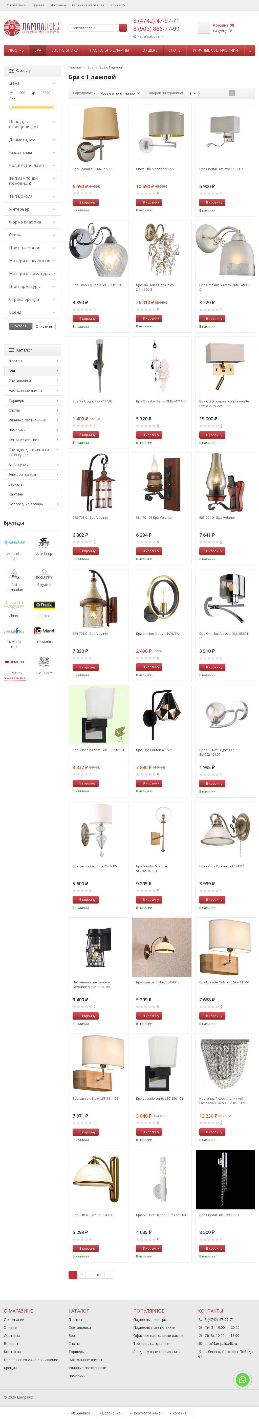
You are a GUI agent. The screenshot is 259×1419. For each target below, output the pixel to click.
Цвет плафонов (32, 247)
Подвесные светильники (154, 1327)
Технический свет (24, 439)
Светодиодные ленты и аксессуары (29, 452)
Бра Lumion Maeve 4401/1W (157, 633)
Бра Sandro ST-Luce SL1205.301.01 (151, 868)
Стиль (32, 234)
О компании (16, 5)
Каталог (20, 350)
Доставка (58, 5)
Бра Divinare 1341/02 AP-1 (93, 169)
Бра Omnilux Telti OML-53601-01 (97, 285)
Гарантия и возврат (88, 5)
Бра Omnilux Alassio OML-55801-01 (224, 635)
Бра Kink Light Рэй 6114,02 (93, 401)
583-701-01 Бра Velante (217, 517)
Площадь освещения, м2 (32, 124)
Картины (16, 494)
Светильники (64, 50)
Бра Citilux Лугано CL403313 (94, 1214)
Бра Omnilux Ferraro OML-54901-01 (224, 287)
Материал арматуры (32, 273)
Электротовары (22, 474)
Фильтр (20, 71)
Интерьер (32, 209)
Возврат (11, 1343)
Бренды (10, 1367)
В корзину (85, 202)
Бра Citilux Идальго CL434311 (221, 866)
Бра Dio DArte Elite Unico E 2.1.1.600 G (156, 287)
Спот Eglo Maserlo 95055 (155, 169)
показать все (15, 678)
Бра (37, 50)
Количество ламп (32, 165)
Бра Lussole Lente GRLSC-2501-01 (98, 750)
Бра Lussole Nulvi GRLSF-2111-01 (224, 982)
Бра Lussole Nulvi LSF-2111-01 (95, 1098)
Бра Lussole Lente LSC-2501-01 (159, 1098)
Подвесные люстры (150, 1319)
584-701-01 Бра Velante (154, 517)
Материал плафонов (32, 260)
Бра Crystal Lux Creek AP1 (219, 1214)
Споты (174, 50)
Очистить (44, 326)
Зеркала (16, 484)
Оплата (38, 5)
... (250, 50)
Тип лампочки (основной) (32, 181)
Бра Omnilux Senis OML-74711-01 (161, 401)
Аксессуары (18, 464)
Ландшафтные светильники (157, 1351)
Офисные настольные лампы (158, 1335)
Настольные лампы (109, 50)
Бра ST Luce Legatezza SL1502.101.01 (216, 752)
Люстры (17, 50)
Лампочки (17, 429)
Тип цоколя (32, 196)
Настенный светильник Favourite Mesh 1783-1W (92, 984)
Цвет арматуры (32, 286)
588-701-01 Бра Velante (90, 517)
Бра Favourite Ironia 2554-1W (95, 866)
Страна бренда (32, 299)
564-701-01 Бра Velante (90, 633)
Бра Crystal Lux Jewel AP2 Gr (221, 169)
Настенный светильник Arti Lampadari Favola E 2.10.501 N (222, 1100)
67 (99, 1274)
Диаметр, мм (32, 139)
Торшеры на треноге (151, 1343)
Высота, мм (32, 152)
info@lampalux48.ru (221, 1343)
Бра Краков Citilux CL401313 (158, 982)
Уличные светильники (215, 50)
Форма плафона (32, 221)
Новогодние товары (26, 504)
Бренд (32, 312)
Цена (32, 83)
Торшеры (149, 50)
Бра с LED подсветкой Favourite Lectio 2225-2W (224, 403)
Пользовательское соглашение (31, 1359)
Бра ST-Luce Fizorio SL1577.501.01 (161, 1214)
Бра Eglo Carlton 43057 (153, 750)
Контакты (118, 5)
